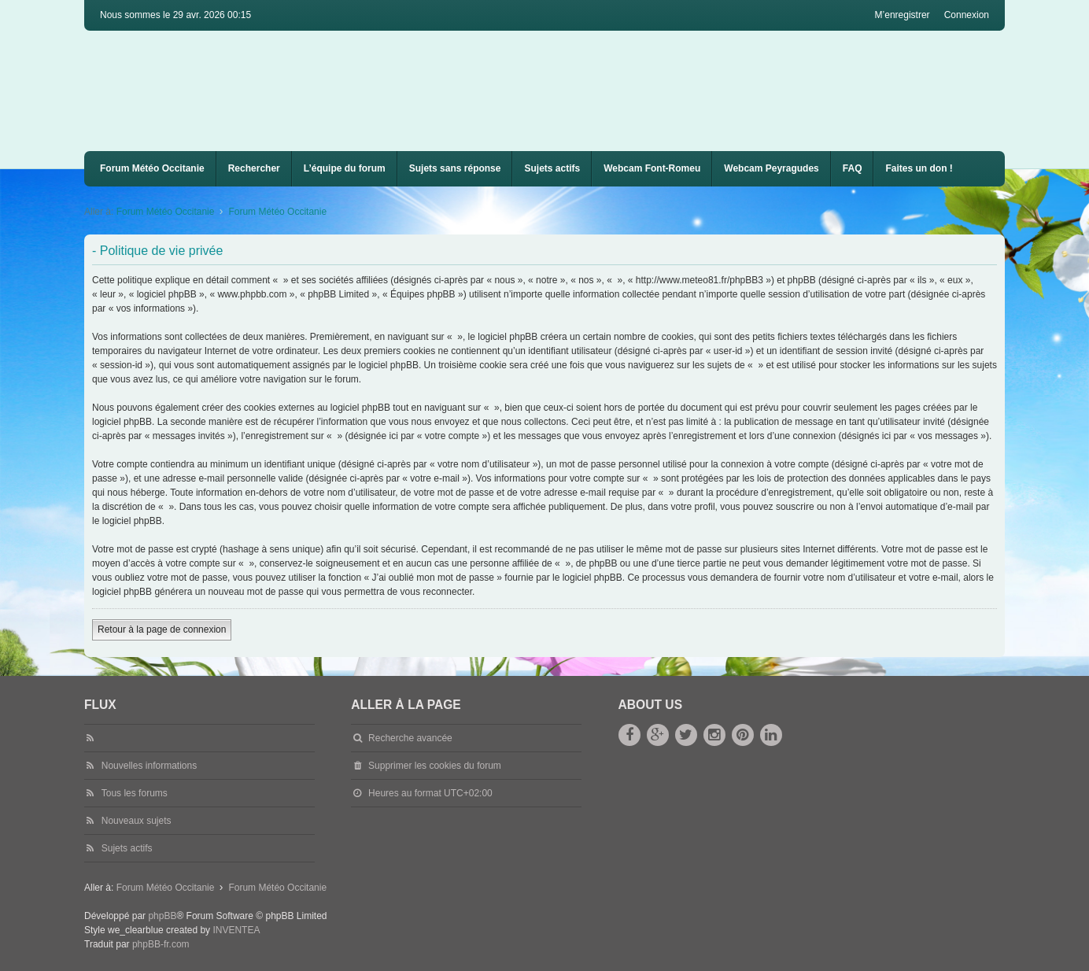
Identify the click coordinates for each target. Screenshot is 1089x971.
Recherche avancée (410, 738)
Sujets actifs (552, 168)
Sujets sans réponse (455, 168)
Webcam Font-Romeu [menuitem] (652, 168)
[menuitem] (652, 168)
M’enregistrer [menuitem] (902, 14)
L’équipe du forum (345, 168)
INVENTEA (236, 930)
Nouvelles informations (149, 765)
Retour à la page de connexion (162, 629)
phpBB (162, 915)
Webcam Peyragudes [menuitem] (771, 168)
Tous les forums (135, 793)
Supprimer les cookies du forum (434, 765)
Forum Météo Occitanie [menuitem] (152, 168)
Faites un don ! (918, 168)
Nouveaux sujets (137, 820)
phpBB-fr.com (161, 944)
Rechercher (254, 168)
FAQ (852, 168)
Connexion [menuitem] (966, 14)
